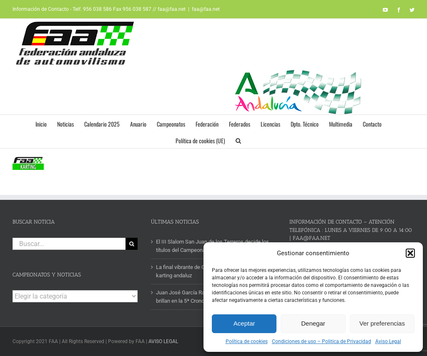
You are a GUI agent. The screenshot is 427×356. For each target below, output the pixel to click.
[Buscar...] (69, 244)
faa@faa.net (206, 9)
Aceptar (244, 323)
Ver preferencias (382, 323)
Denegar (313, 323)
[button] (410, 253)
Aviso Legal (388, 341)
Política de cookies (247, 341)
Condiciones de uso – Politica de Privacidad (321, 341)
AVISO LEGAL (163, 341)
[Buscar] (132, 244)
